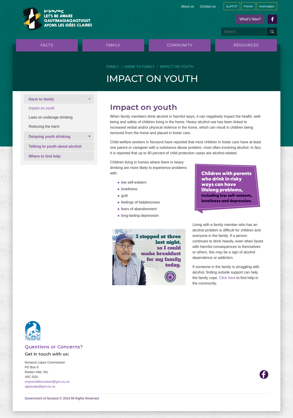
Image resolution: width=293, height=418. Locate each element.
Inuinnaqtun (266, 6)
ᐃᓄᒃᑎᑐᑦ (232, 6)
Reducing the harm (44, 126)
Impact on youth (42, 108)
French (248, 6)
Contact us (208, 6)
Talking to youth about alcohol (55, 146)
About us (187, 6)
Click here (227, 278)
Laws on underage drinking (51, 117)
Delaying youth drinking (49, 136)
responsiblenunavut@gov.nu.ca (47, 381)
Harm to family (139, 67)
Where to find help (45, 156)
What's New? (250, 19)
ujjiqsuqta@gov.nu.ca (40, 386)
